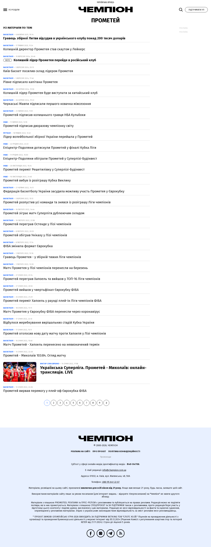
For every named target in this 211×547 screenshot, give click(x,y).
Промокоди (105, 457)
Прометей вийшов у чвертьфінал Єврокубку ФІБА (41, 290)
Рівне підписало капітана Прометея (30, 82)
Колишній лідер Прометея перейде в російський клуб (49, 60)
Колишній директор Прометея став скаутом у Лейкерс (44, 49)
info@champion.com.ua (114, 470)
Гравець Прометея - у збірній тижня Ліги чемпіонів (42, 257)
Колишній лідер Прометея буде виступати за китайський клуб (50, 93)
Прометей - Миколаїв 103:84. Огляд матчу (34, 355)
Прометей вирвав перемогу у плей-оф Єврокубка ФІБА (44, 391)
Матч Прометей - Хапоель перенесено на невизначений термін (51, 344)
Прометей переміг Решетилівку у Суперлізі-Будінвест (44, 169)
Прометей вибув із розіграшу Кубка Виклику (37, 180)
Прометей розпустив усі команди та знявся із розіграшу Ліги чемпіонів (57, 202)
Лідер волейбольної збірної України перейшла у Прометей (48, 137)
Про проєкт (99, 451)
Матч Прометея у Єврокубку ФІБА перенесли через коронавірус (51, 311)
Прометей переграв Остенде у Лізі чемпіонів (37, 224)
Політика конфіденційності (124, 451)
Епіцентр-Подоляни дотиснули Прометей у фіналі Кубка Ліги (49, 148)
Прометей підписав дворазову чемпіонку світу (38, 126)
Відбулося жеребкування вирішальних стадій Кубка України (48, 322)
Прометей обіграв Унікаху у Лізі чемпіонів (35, 235)
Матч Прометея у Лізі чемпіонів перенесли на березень (45, 268)
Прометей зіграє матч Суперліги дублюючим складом (43, 213)
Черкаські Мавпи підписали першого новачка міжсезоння (47, 104)
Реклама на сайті (80, 451)
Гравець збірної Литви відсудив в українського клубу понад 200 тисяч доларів (64, 38)
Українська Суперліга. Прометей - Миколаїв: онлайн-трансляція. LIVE (93, 370)
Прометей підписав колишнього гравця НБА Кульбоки (44, 115)
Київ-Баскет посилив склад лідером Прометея (38, 71)
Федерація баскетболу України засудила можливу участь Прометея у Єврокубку (63, 191)
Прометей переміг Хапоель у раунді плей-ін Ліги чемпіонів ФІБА (52, 301)
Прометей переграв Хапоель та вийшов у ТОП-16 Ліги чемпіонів (51, 279)
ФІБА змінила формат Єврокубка (28, 246)
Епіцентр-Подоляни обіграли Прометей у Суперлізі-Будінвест (50, 158)
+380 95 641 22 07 (111, 482)
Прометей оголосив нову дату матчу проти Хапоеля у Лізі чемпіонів (54, 333)
